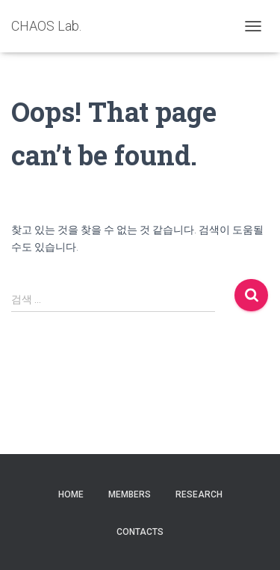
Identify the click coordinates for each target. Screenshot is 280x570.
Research (199, 494)
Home (71, 494)
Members (129, 494)
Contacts (140, 532)
